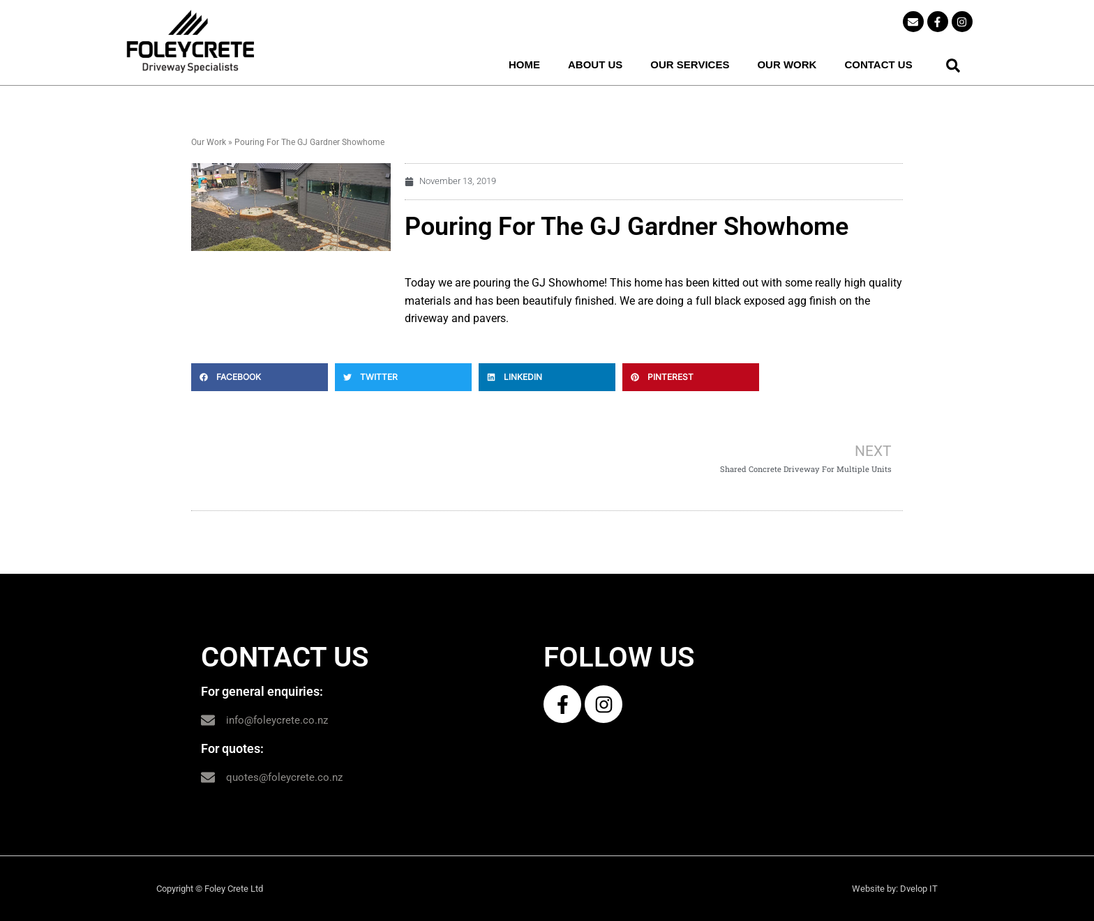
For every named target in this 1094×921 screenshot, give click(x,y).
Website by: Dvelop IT (895, 888)
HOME (524, 64)
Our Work (208, 142)
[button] (953, 65)
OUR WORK (786, 64)
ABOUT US (595, 64)
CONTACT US (878, 64)
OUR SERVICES (689, 64)
